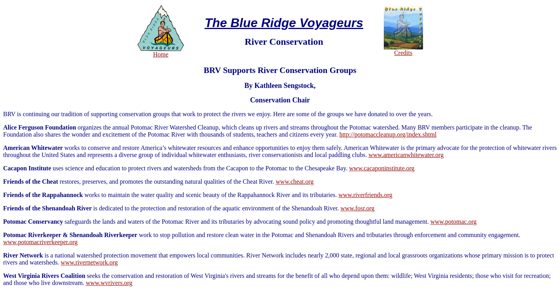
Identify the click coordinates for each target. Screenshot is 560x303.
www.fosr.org (358, 208)
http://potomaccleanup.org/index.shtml (388, 134)
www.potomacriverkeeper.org (40, 242)
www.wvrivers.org (109, 282)
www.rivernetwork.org (89, 262)
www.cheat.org (295, 181)
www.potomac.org (453, 221)
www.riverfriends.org (365, 195)
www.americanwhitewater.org (405, 155)
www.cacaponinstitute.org (381, 168)
